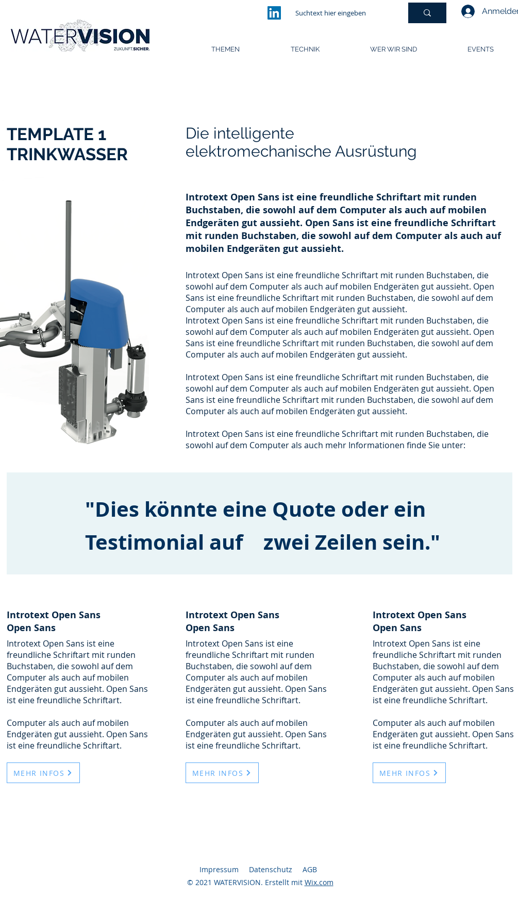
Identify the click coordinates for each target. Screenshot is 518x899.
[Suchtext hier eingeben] (341, 13)
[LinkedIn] (274, 13)
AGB (310, 869)
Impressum (219, 869)
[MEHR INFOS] (43, 772)
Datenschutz (270, 869)
